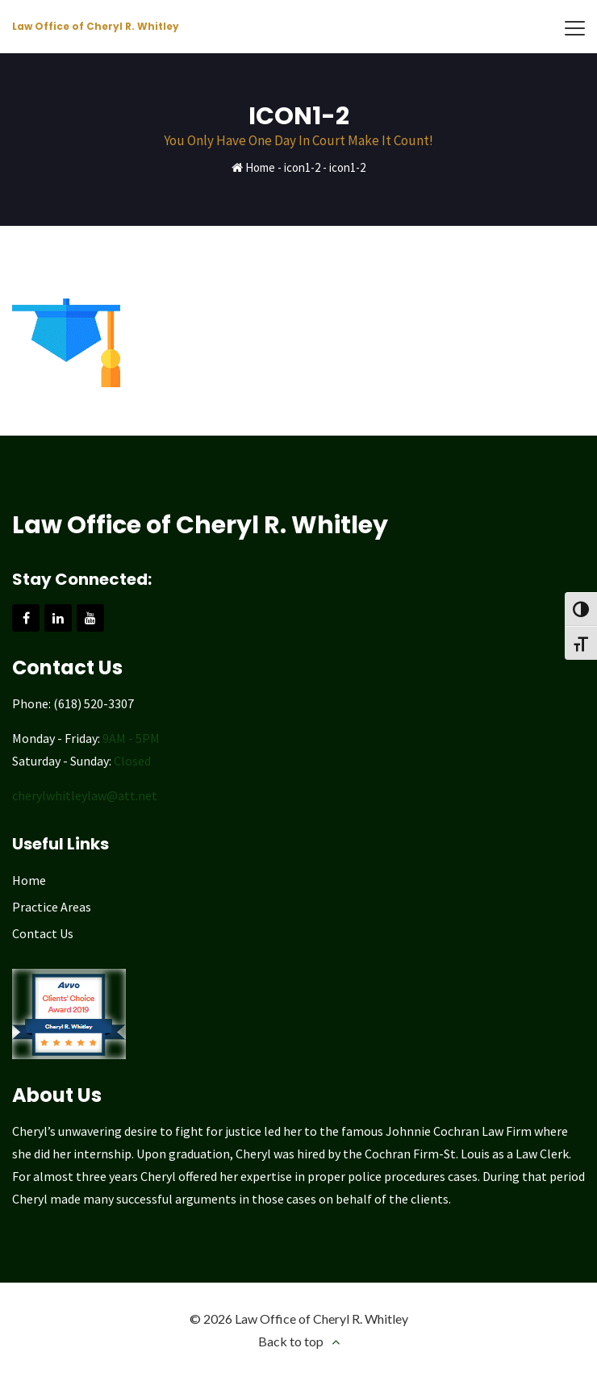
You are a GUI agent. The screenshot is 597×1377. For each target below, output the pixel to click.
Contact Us (42, 933)
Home (260, 167)
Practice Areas (51, 907)
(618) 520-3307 (93, 703)
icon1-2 (302, 167)
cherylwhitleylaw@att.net (84, 795)
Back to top (291, 1341)
